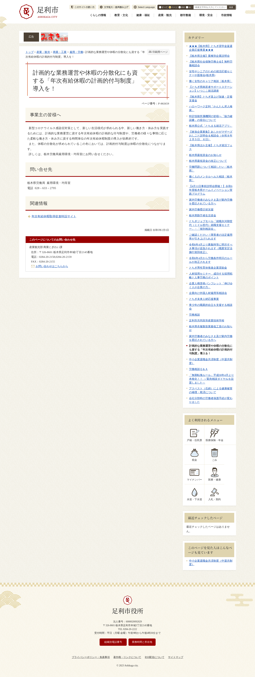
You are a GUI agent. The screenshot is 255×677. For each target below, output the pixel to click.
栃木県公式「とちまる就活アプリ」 (210, 125)
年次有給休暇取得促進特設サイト (54, 216)
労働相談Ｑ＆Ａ (198, 369)
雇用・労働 (76, 52)
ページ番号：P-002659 (155, 103)
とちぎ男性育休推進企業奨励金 (208, 267)
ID (190, 7)
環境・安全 (206, 15)
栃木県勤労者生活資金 (202, 215)
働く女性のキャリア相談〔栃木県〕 (210, 81)
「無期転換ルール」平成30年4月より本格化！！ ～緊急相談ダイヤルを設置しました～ (211, 378)
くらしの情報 (98, 15)
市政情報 (226, 15)
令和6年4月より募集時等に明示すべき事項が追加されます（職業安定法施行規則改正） (210, 248)
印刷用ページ (160, 52)
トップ (29, 52)
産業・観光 (165, 15)
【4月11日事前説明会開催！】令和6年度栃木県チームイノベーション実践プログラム (210, 190)
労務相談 (194, 314)
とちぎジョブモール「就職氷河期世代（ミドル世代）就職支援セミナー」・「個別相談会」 (210, 225)
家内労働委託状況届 (201, 209)
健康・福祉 (143, 15)
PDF (183, 7)
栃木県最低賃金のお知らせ (205, 155)
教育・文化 (121, 15)
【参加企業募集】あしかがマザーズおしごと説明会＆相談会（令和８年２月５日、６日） (210, 135)
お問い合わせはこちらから (52, 266)
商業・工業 (60, 52)
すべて (165, 7)
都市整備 (185, 15)
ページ (174, 7)
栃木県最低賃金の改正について (208, 160)
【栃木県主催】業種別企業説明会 (209, 55)
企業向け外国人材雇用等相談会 (208, 292)
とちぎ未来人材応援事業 (204, 298)
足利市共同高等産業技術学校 (206, 320)
